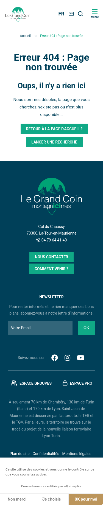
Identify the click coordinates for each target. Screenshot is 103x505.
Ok (86, 328)
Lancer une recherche (54, 142)
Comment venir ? (51, 269)
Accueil (25, 36)
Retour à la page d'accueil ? (54, 129)
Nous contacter (51, 257)
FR (61, 14)
